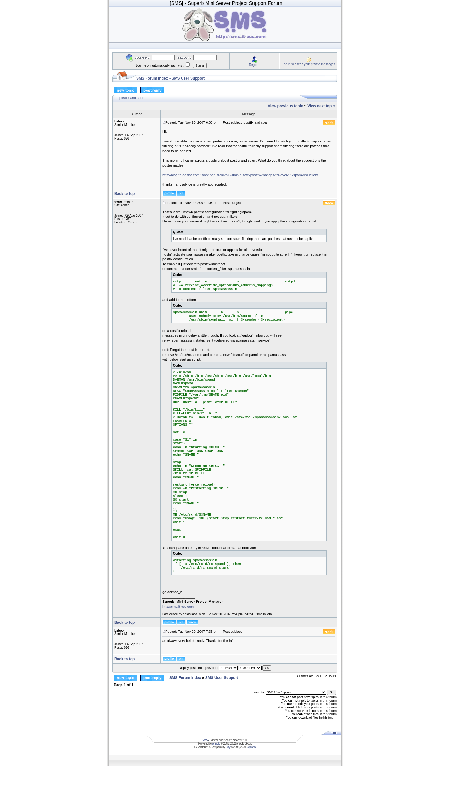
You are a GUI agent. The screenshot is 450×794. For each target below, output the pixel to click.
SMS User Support (188, 78)
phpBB (216, 743)
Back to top (124, 194)
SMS (205, 740)
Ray (228, 747)
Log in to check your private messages (308, 64)
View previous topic (285, 106)
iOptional (251, 747)
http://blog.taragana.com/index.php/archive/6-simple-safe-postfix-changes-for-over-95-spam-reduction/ (240, 175)
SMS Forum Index (152, 78)
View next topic (321, 106)
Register (255, 65)
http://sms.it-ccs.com (178, 606)
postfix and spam (132, 98)
